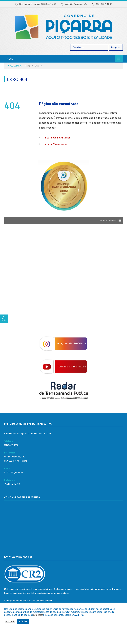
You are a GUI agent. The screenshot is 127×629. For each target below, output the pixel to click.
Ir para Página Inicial (55, 144)
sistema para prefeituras (41, 589)
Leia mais (38, 614)
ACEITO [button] (23, 621)
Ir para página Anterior (57, 137)
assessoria (74, 589)
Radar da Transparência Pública (37, 600)
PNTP (16, 600)
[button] (108, 220)
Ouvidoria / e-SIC (12, 484)
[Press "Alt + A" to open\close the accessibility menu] (4, 318)
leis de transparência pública (40, 593)
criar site (23, 589)
